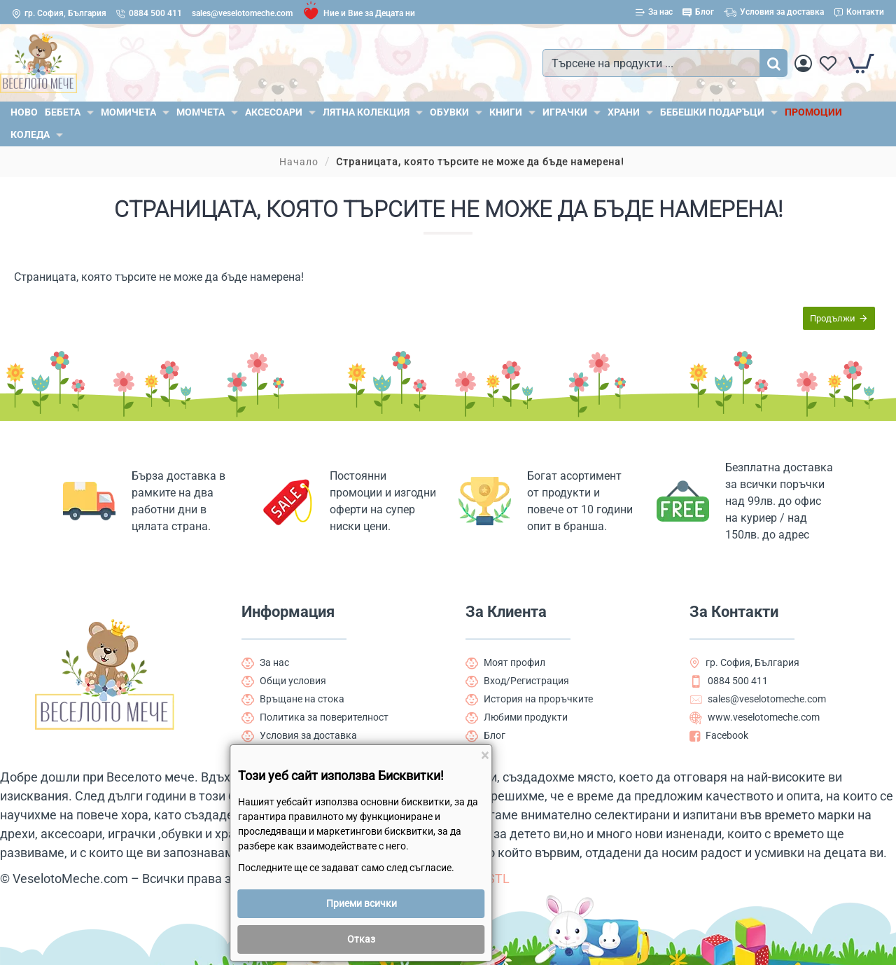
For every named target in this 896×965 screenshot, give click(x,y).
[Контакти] (859, 12)
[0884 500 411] (149, 13)
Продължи (832, 318)
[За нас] (654, 12)
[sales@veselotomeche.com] (242, 13)
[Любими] (828, 63)
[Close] (485, 756)
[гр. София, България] (59, 13)
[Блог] (698, 12)
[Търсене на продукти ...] (774, 63)
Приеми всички (361, 903)
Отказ (361, 939)
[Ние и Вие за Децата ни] (359, 13)
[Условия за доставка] (774, 12)
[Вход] (803, 63)
